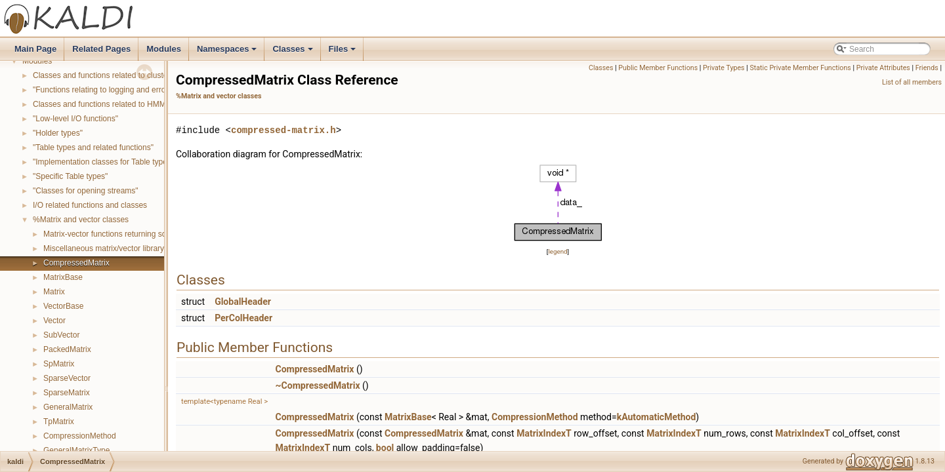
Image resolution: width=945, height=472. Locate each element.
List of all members (912, 82)
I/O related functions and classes (90, 205)
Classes (293, 52)
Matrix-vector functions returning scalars (113, 234)
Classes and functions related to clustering (106, 75)
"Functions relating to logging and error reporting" (118, 89)
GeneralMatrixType (76, 450)
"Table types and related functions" (93, 147)
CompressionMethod (79, 436)
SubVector (61, 335)
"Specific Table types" (70, 176)
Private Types (724, 68)
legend (557, 251)
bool (385, 447)
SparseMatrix (66, 392)
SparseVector (67, 378)
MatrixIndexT (544, 433)
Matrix (54, 291)
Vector (54, 320)
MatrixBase (63, 277)
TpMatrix (58, 421)
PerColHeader (243, 318)
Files (343, 52)
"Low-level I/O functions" (75, 118)
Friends (926, 68)
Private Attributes (883, 68)
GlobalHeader (243, 301)
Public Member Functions (658, 68)
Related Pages (101, 49)
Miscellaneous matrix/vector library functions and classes (142, 248)
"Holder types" (58, 133)
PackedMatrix (67, 349)
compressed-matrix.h (283, 130)
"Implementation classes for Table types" (103, 162)
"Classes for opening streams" (85, 190)
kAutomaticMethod (656, 417)
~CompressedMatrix (318, 385)
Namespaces (228, 52)
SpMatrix (58, 363)
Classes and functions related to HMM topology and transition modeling (157, 104)
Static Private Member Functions (799, 68)
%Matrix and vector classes (81, 219)
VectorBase (63, 306)
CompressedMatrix (76, 262)
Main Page (35, 49)
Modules (163, 49)
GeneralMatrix (68, 407)
